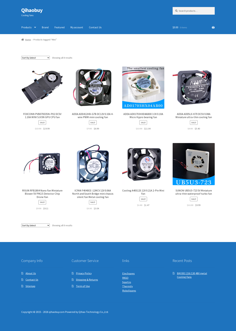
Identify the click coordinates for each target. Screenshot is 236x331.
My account (76, 27)
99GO (125, 277)
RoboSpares (129, 290)
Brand (45, 27)
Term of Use (83, 286)
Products (26, 27)
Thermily (127, 286)
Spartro (126, 282)
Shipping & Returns (87, 279)
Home (28, 39)
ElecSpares (128, 273)
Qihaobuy (32, 10)
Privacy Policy (84, 273)
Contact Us (95, 27)
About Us (31, 273)
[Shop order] (35, 58)
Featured (59, 27)
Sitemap (30, 286)
